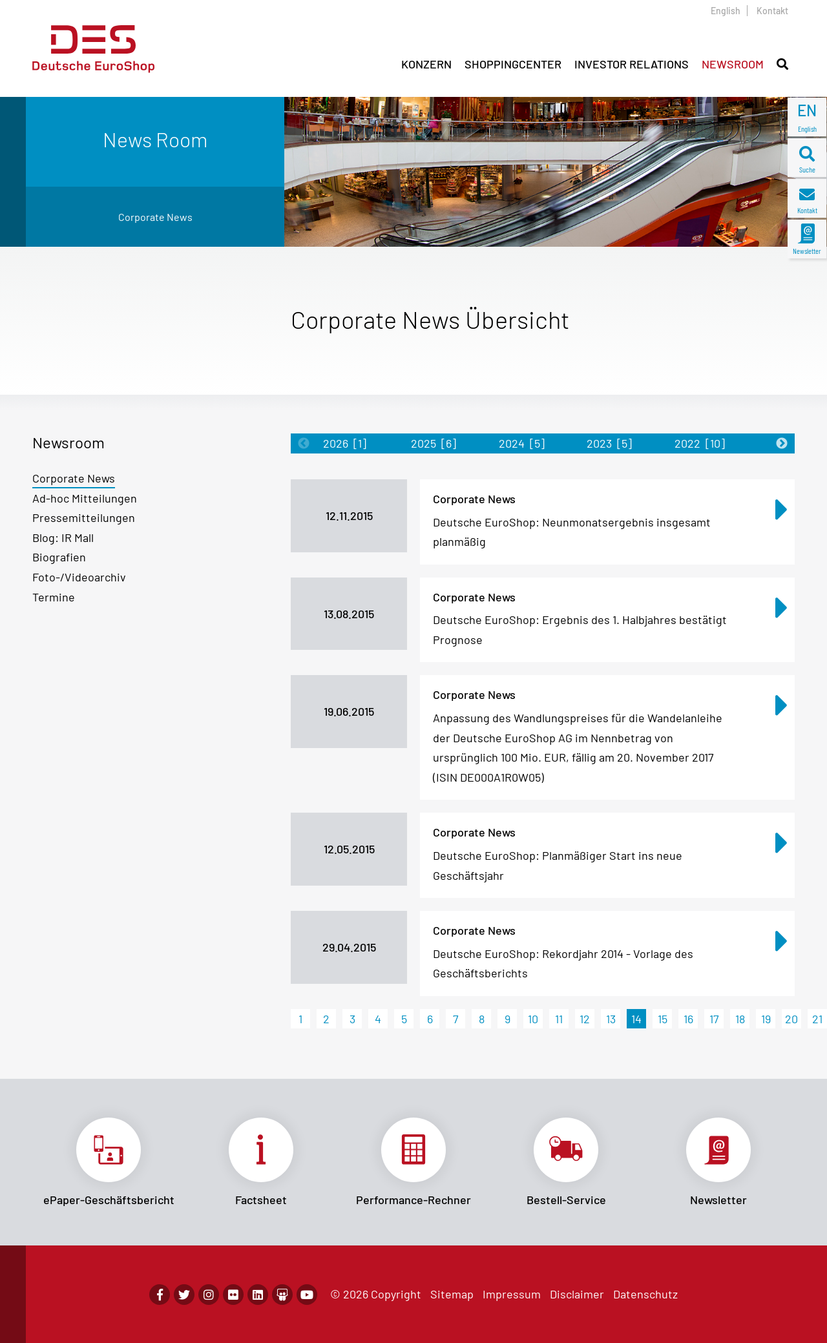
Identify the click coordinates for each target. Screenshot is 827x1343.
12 (585, 1019)
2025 (433, 443)
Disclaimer (577, 1294)
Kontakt (772, 10)
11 (559, 1019)
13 (611, 1019)
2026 (344, 443)
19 (766, 1019)
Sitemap (452, 1294)
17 (714, 1019)
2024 (522, 443)
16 (688, 1019)
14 (636, 1019)
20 (791, 1019)
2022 (700, 443)
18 (740, 1019)
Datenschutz (645, 1294)
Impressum (512, 1294)
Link (108, 1162)
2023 (609, 443)
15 (662, 1019)
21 (817, 1019)
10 (533, 1019)
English (725, 10)
